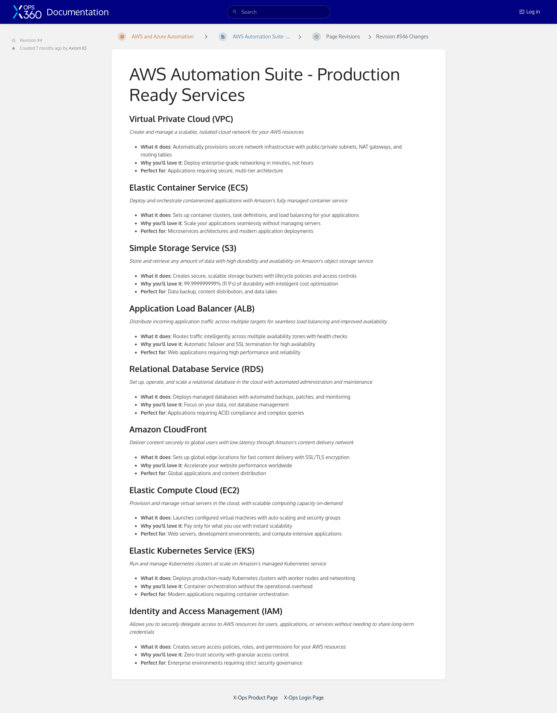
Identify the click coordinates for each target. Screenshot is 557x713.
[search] (278, 11)
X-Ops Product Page (255, 698)
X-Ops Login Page (304, 698)
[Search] (234, 12)
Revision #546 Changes (402, 36)
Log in (529, 12)
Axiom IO (78, 48)
